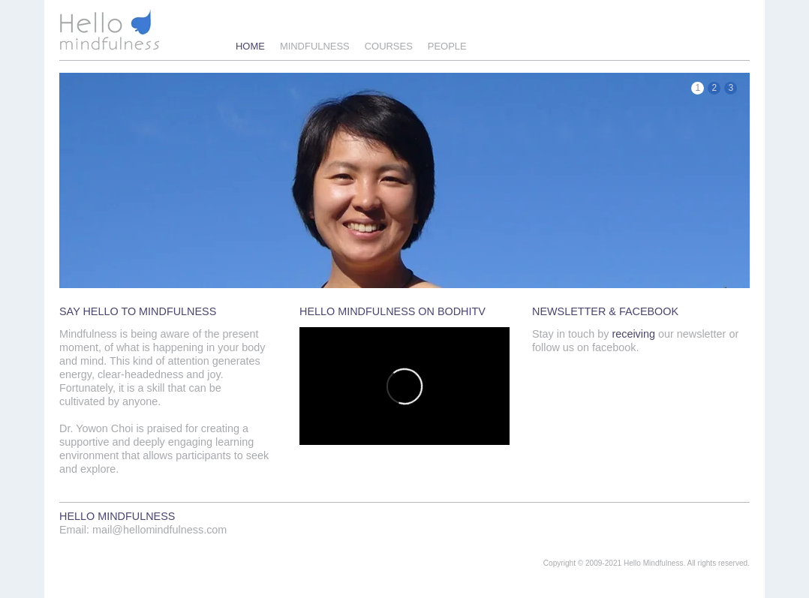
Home (250, 46)
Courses (389, 46)
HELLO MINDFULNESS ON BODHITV (392, 311)
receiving (633, 334)
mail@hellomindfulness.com (159, 530)
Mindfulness (315, 46)
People (447, 46)
